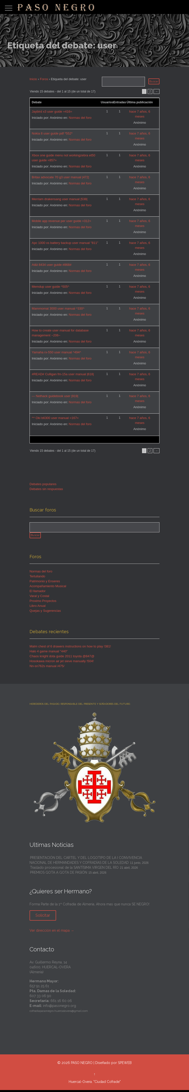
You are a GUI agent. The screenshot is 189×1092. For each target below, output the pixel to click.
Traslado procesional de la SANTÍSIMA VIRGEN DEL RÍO (74, 870)
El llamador (38, 593)
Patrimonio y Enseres (45, 583)
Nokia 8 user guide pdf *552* (52, 133)
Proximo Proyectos (43, 603)
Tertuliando (37, 578)
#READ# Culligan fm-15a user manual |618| (63, 374)
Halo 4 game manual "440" (49, 653)
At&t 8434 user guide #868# (51, 265)
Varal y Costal (39, 598)
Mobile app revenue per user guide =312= (61, 221)
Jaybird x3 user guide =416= (52, 111)
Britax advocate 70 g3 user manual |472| (60, 177)
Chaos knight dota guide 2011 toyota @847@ (62, 658)
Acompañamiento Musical (48, 588)
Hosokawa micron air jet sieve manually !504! (62, 663)
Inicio (33, 79)
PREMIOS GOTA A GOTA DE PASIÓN (58, 875)
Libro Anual (38, 608)
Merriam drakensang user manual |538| (59, 199)
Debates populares (43, 484)
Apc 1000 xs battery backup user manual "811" (65, 243)
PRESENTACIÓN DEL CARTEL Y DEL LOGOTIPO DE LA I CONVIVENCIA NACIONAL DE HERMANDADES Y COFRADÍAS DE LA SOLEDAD (86, 862)
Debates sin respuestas (46, 489)
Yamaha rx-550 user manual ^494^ (56, 352)
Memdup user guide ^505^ (50, 286)
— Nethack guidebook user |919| (55, 396)
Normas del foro (80, 118)
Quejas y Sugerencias (45, 612)
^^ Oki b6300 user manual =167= (55, 418)
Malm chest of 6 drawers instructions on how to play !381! (70, 648)
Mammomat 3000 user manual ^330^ (58, 308)
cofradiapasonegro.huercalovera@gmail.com (59, 1013)
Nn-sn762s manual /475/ (47, 668)
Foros (44, 79)
